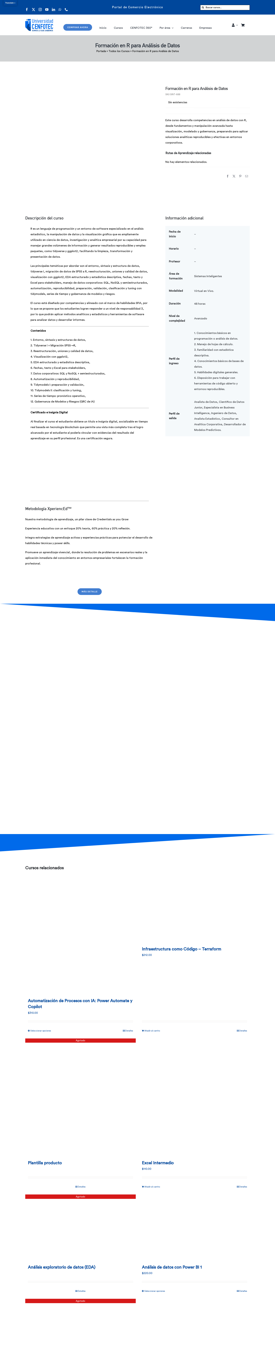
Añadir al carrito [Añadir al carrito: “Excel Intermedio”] (152, 1187)
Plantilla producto (45, 1163)
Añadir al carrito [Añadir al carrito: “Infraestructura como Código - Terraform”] (152, 1031)
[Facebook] (227, 174)
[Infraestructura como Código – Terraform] (194, 909)
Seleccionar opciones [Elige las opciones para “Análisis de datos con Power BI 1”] (154, 1291)
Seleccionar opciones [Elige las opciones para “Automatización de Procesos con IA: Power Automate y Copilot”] (40, 1031)
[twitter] (33, 7)
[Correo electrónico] (246, 174)
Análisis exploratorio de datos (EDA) (61, 1267)
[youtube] (46, 7)
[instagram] (40, 7)
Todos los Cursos (119, 51)
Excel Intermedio (158, 1163)
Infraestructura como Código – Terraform (181, 949)
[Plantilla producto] (80, 1097)
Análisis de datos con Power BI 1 (172, 1267)
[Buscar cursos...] (225, 7)
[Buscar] (203, 7)
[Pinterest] (240, 174)
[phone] (66, 7)
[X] (234, 174)
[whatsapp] (60, 7)
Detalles (129, 1031)
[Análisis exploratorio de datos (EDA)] (80, 1227)
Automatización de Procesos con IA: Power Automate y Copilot (80, 1004)
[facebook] (26, 7)
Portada (101, 51)
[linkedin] (53, 7)
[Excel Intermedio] (194, 1097)
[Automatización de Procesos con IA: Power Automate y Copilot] (80, 935)
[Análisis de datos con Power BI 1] (194, 1227)
